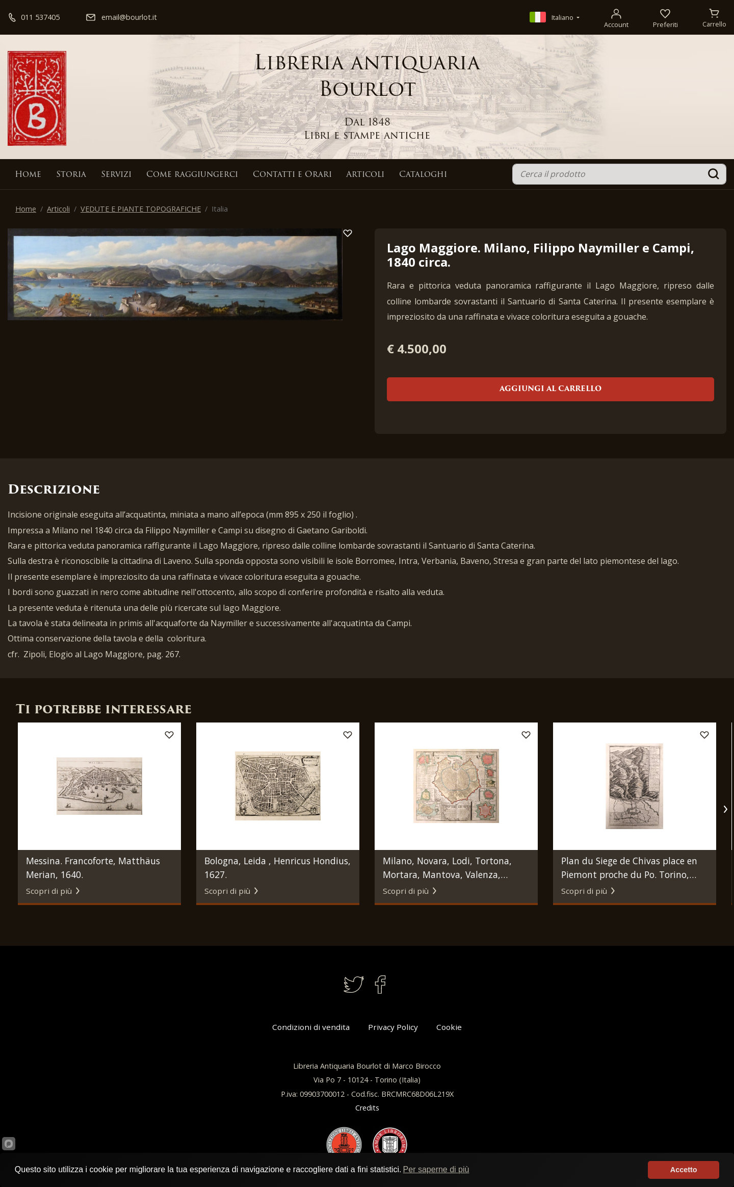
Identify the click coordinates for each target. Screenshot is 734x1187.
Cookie (449, 1027)
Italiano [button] (552, 17)
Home (28, 175)
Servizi (116, 175)
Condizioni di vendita (311, 1027)
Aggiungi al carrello (550, 389)
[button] (725, 809)
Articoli (365, 175)
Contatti (292, 175)
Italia (220, 209)
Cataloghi (423, 175)
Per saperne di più (436, 1169)
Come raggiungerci (192, 175)
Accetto (683, 1170)
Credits (367, 1108)
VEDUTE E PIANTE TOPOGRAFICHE (141, 209)
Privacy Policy (393, 1027)
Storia (71, 175)
